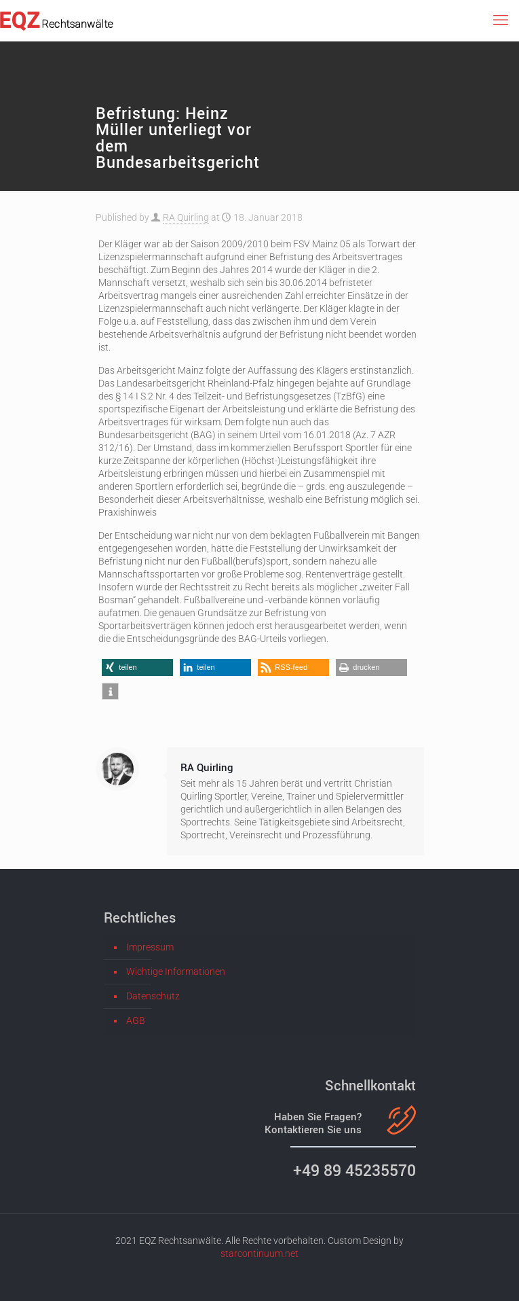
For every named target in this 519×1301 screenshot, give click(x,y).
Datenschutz (153, 996)
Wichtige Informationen (175, 971)
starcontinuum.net (259, 1253)
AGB (135, 1020)
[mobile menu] (500, 20)
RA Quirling (186, 217)
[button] (137, 667)
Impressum (150, 947)
